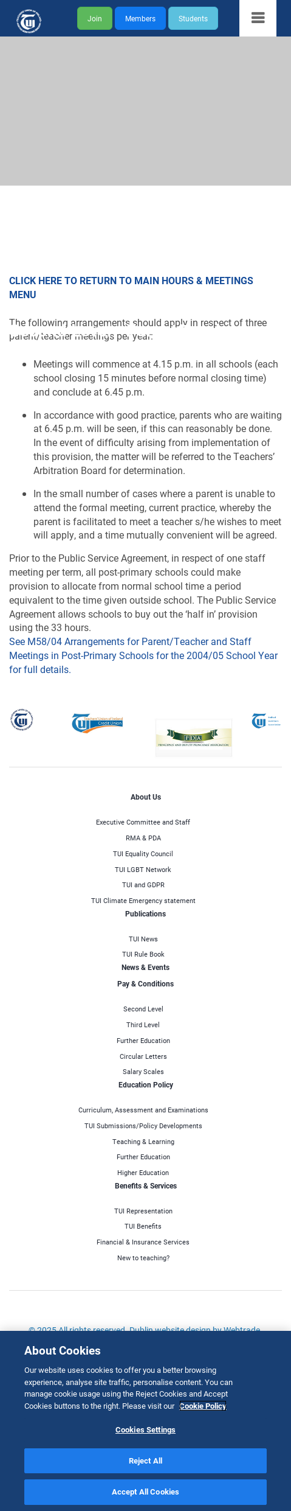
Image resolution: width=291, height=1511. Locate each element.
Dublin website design (170, 1330)
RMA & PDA (143, 837)
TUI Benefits (143, 1225)
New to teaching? (143, 1257)
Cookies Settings (145, 1430)
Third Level (143, 1024)
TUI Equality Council (143, 853)
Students (193, 18)
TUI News (143, 938)
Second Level (143, 1008)
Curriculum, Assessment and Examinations (143, 1109)
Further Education (143, 1040)
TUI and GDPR (143, 884)
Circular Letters (143, 1056)
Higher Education (143, 1172)
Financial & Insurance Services (143, 1241)
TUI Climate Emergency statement (143, 900)
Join (94, 18)
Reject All (145, 1461)
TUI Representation (143, 1210)
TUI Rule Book (143, 953)
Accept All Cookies (145, 1492)
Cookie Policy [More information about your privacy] (203, 1406)
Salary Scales (143, 1071)
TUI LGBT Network (143, 869)
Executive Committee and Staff (143, 821)
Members (140, 18)
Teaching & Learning (143, 1141)
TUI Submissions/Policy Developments (143, 1125)
